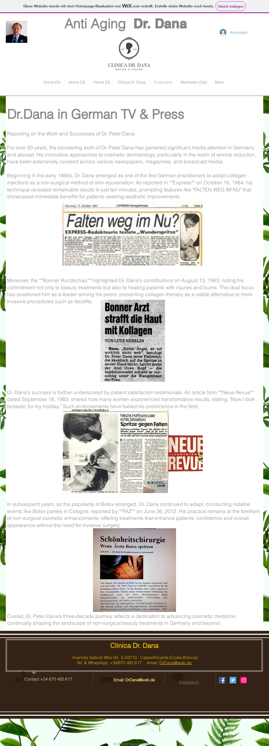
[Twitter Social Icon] (233, 680)
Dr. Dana (160, 23)
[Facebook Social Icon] (222, 680)
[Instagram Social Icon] (243, 680)
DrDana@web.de (175, 662)
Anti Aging (84, 24)
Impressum (189, 681)
